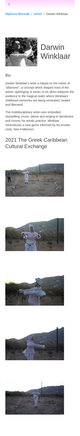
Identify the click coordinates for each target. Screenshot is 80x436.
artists (38, 14)
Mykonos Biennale (17, 14)
